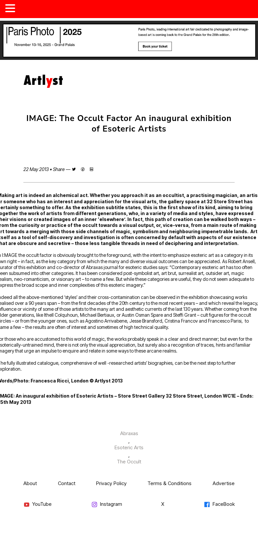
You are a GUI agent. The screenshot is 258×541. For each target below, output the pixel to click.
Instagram (106, 504)
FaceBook (219, 504)
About (30, 483)
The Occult (129, 461)
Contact (66, 483)
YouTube (37, 504)
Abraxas (129, 433)
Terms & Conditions (169, 483)
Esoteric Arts (129, 447)
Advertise (224, 483)
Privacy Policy (111, 483)
